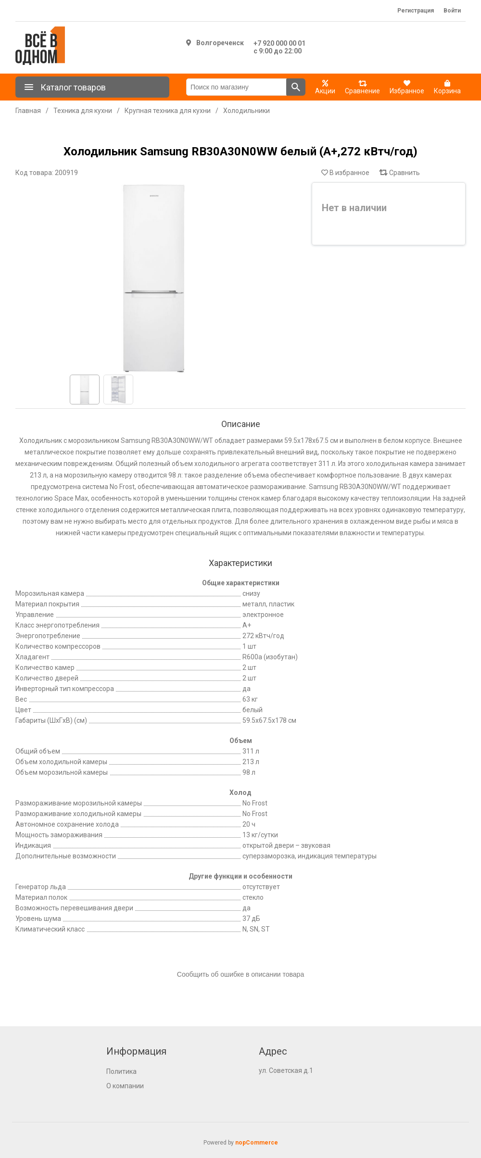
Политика (121, 1071)
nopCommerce (256, 1142)
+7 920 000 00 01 (279, 43)
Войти (452, 10)
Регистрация (415, 10)
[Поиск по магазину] (236, 87)
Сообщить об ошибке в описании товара (240, 974)
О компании (125, 1086)
